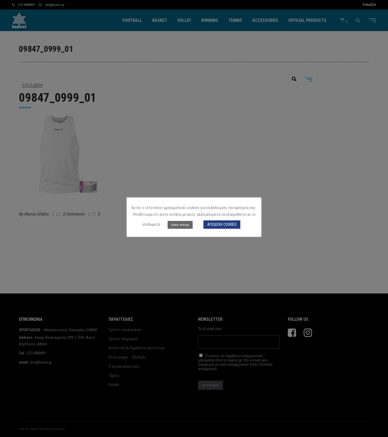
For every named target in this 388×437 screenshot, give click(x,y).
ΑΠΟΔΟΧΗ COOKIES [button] (222, 224)
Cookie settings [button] (180, 225)
